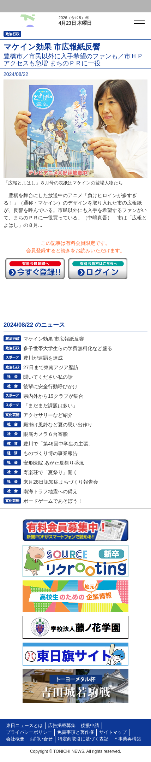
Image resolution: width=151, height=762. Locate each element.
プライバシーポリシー (29, 732)
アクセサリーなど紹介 (48, 415)
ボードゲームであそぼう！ (53, 501)
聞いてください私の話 (48, 377)
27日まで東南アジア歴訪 (50, 367)
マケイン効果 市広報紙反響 (53, 339)
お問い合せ (41, 739)
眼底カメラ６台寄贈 (45, 434)
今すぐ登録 (35, 268)
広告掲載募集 (62, 725)
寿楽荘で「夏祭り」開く (50, 472)
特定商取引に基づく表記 (83, 739)
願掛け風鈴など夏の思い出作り (57, 424)
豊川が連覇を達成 (43, 358)
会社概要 (15, 739)
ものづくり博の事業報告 (50, 453)
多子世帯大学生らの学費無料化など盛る (67, 348)
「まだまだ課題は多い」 (50, 405)
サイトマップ (113, 732)
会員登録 (54, 6)
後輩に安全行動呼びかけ (50, 386)
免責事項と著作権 (75, 732)
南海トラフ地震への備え (50, 491)
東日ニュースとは (24, 725)
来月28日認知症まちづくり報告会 (60, 482)
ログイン (19, 6)
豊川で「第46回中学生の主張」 (58, 444)
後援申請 (90, 725)
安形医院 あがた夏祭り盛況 (53, 463)
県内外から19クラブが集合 (53, 396)
